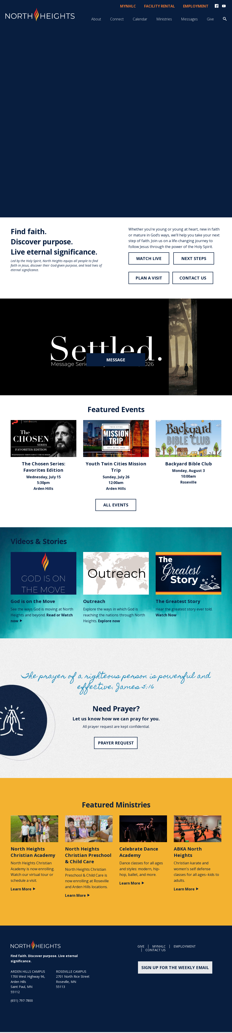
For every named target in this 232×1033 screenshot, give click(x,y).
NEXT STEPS (194, 259)
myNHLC (128, 6)
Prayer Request (116, 743)
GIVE (141, 947)
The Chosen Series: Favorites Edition (43, 468)
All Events (116, 505)
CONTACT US (193, 278)
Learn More (23, 889)
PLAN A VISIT (148, 278)
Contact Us (155, 951)
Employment (195, 6)
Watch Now (166, 615)
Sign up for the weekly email (174, 968)
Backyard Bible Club (188, 465)
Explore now (109, 621)
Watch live (149, 259)
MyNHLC (159, 947)
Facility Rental (159, 6)
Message (116, 360)
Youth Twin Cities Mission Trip (116, 468)
